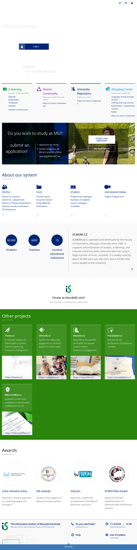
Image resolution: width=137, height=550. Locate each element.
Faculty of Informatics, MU (45, 527)
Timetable (75, 206)
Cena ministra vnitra (14, 491)
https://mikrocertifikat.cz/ (18, 433)
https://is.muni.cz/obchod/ (123, 115)
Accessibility (114, 538)
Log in (29, 47)
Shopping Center (122, 89)
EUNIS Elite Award (116, 491)
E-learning (15, 89)
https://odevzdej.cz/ (49, 377)
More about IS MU (17, 527)
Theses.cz (10, 335)
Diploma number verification (15, 206)
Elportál (12, 96)
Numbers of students (80, 199)
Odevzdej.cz (45, 335)
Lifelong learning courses (122, 102)
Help (78, 534)
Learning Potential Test (49, 156)
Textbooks (13, 102)
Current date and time (117, 527)
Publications (41, 206)
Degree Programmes (114, 196)
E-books (12, 105)
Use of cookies (117, 534)
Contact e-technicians (18, 109)
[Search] (120, 3)
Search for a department (13, 199)
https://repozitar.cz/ (83, 377)
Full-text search (43, 196)
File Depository (9, 209)
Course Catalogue (79, 203)
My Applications (101, 148)
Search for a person (11, 196)
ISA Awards (43, 491)
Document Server (44, 199)
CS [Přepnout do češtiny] (126, 2)
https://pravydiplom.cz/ (119, 377)
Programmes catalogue (81, 196)
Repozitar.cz (79, 335)
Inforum (75, 491)
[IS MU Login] (132, 3)
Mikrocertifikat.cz (13, 395)
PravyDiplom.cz (115, 335)
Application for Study (48, 144)
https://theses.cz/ (13, 377)
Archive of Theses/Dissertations (16, 203)
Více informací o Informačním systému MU (68, 293)
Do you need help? (85, 524)
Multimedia (14, 99)
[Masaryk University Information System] (17, 13)
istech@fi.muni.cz (82, 527)
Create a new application (102, 139)
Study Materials (43, 203)
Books (114, 112)
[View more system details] (132, 268)
